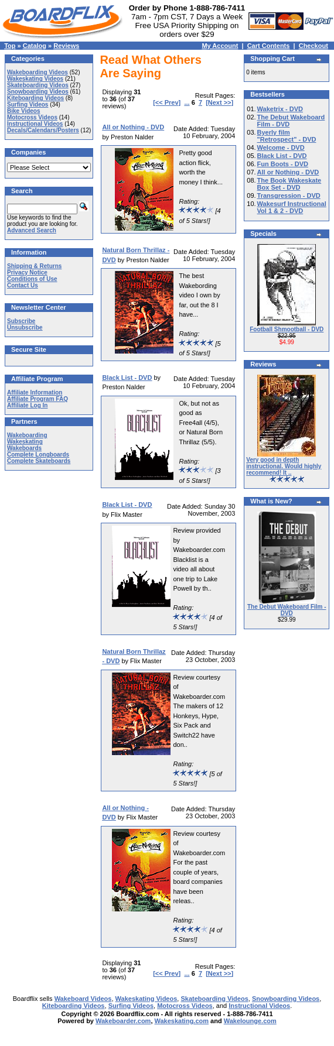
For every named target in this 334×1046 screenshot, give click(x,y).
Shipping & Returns (34, 266)
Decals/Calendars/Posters (43, 130)
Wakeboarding (27, 435)
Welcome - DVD (281, 147)
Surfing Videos (27, 104)
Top (9, 45)
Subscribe (21, 321)
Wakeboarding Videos (37, 72)
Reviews (66, 45)
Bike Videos (23, 111)
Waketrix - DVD (280, 108)
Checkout (313, 45)
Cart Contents (268, 45)
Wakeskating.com (182, 1020)
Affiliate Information (34, 392)
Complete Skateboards (38, 461)
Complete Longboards (38, 454)
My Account (220, 45)
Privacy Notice (27, 272)
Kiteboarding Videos (35, 98)
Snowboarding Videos (38, 91)
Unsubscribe (25, 327)
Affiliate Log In (27, 405)
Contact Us (22, 285)
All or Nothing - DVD (288, 172)
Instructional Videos (35, 124)
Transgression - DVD (289, 195)
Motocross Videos (32, 117)
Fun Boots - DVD (282, 163)
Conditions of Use (32, 279)
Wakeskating (25, 441)
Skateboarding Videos (38, 85)
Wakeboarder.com (123, 1020)
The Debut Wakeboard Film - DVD (286, 609)
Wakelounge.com (250, 1020)
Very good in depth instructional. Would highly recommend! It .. (283, 466)
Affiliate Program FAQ (37, 399)
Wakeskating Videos (35, 79)
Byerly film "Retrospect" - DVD (286, 136)
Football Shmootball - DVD (286, 329)
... (186, 102)
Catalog (34, 45)
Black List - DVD (282, 155)
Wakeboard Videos (83, 998)
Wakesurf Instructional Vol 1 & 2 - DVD (291, 207)
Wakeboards (24, 448)
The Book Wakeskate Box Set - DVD (289, 184)
